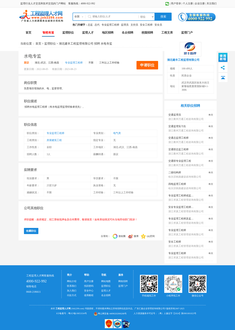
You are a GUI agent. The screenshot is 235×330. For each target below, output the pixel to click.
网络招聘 (123, 281)
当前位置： (27, 43)
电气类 (117, 133)
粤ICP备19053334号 (77, 313)
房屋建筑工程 (54, 140)
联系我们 (71, 286)
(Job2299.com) (77, 308)
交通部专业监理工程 (179, 161)
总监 (90, 24)
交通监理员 (174, 114)
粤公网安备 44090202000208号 (110, 313)
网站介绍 (71, 281)
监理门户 (123, 286)
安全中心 (88, 290)
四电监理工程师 (177, 184)
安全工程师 (146, 24)
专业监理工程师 (110, 24)
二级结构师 (174, 172)
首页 (38, 43)
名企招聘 (106, 295)
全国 (76, 16)
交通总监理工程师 (178, 138)
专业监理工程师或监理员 (182, 195)
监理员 (125, 24)
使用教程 (88, 295)
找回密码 (88, 286)
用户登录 (176, 3)
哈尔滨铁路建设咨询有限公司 (184, 176)
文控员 (134, 24)
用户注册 (88, 281)
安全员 (158, 24)
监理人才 (106, 290)
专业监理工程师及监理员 (182, 218)
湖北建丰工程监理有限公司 (76, 43)
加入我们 (71, 290)
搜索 (163, 16)
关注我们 (212, 3)
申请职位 (147, 65)
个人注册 (188, 3)
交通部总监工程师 (178, 149)
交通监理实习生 (177, 126)
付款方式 (71, 295)
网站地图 (106, 281)
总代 (97, 24)
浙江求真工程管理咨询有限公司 (186, 200)
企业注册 (200, 3)
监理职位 (50, 43)
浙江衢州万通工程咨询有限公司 (186, 119)
